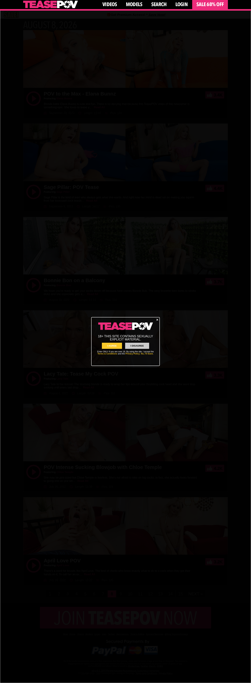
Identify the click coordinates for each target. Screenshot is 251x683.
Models (134, 4)
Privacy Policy (133, 353)
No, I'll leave (147, 353)
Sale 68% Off (210, 4)
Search (159, 4)
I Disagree (137, 345)
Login (181, 4)
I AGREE (112, 345)
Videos (109, 4)
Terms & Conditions (107, 353)
